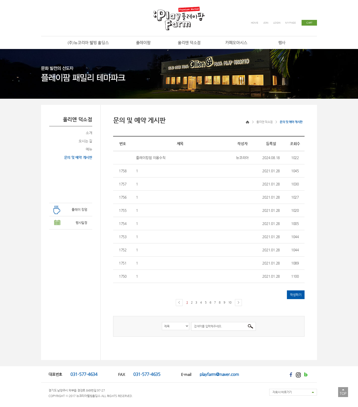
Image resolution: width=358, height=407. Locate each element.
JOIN (265, 22)
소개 (89, 133)
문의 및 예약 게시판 (78, 157)
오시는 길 (85, 141)
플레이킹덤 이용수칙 (151, 158)
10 (230, 302)
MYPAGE (290, 22)
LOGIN (276, 22)
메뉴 (89, 149)
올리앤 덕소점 (264, 122)
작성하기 (296, 295)
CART (309, 22)
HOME (254, 22)
